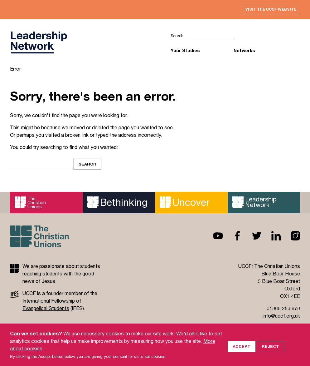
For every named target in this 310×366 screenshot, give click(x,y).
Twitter (251, 237)
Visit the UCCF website (267, 9)
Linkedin (271, 237)
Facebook (232, 237)
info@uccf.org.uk (281, 317)
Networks (244, 51)
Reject (270, 344)
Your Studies (185, 51)
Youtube (213, 237)
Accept (241, 344)
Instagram (290, 237)
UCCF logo (38, 44)
